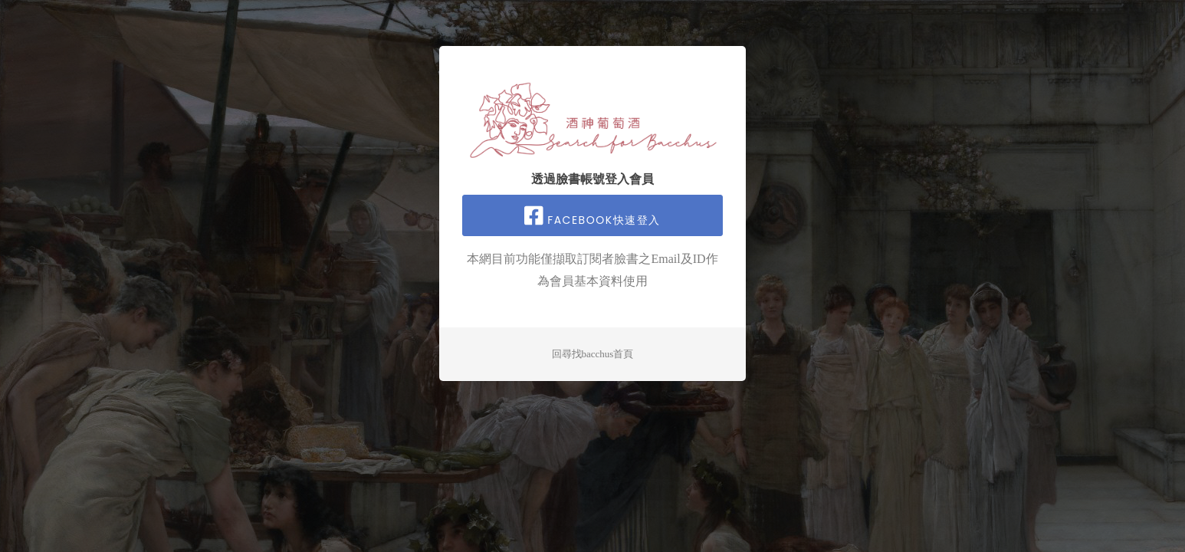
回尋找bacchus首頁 (593, 354)
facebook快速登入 (592, 216)
